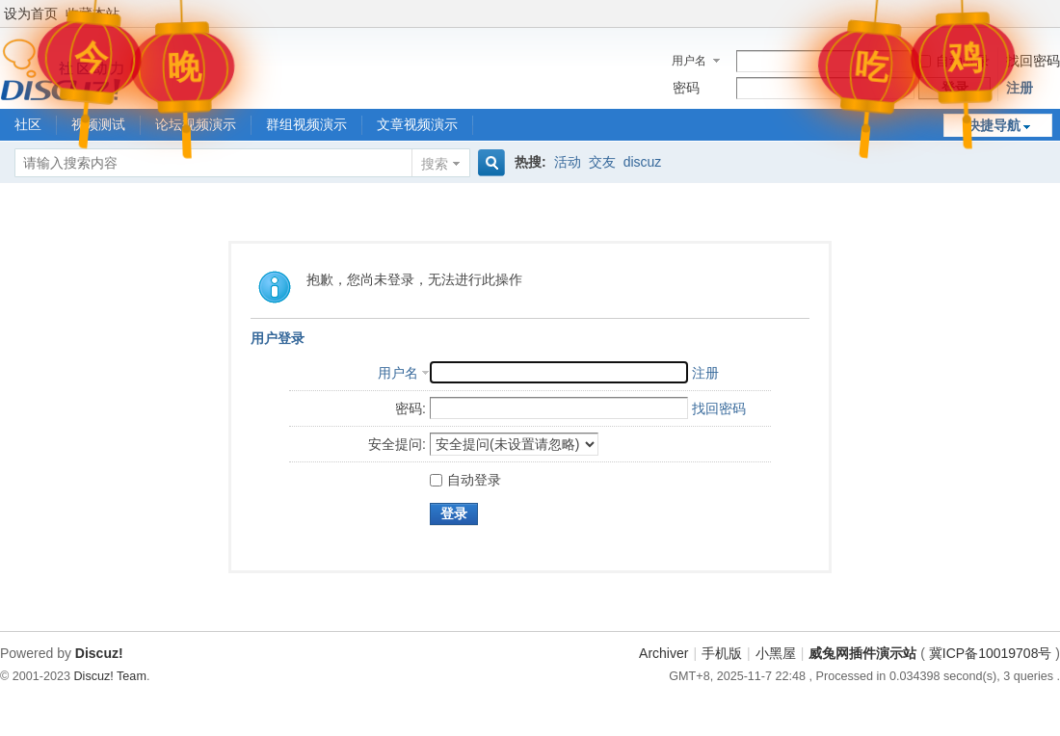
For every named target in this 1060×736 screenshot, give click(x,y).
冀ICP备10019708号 (990, 653)
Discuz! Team (110, 676)
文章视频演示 (417, 124)
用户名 (689, 60)
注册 (1019, 87)
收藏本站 (92, 13)
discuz (642, 162)
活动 (567, 162)
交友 (602, 162)
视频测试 (98, 124)
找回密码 (1033, 60)
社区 (27, 124)
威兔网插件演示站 (862, 653)
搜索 (434, 163)
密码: (410, 408)
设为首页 (31, 13)
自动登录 (954, 60)
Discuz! (99, 653)
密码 (686, 87)
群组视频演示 (306, 124)
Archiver (663, 653)
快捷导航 (993, 125)
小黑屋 (775, 653)
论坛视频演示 (195, 124)
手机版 (722, 653)
